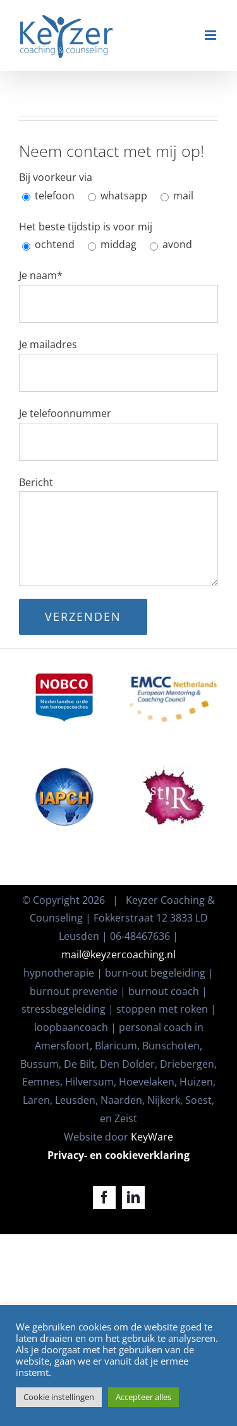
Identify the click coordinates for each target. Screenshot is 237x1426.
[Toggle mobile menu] (211, 35)
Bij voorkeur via (55, 177)
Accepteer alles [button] (143, 1397)
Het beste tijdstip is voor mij (85, 227)
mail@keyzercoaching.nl (118, 954)
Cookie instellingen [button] (58, 1397)
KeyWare (152, 1137)
